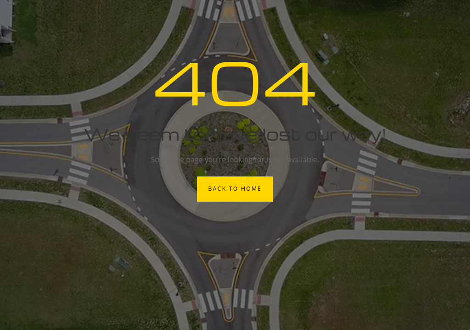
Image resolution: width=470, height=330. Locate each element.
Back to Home (235, 188)
